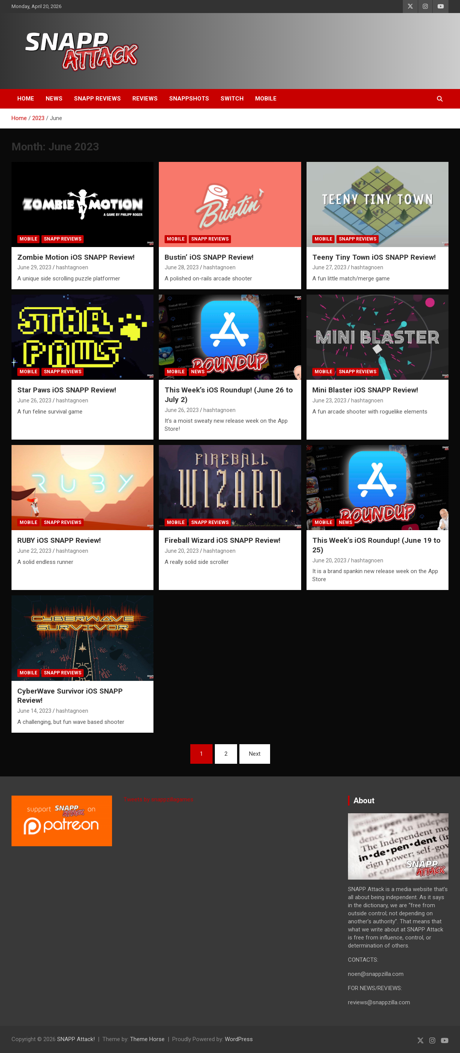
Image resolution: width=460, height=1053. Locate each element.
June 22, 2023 (34, 551)
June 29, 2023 (34, 267)
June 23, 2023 (329, 400)
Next (255, 753)
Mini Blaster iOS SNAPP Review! (365, 390)
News (54, 98)
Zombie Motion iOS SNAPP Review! (76, 257)
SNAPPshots (189, 98)
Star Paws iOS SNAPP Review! (66, 390)
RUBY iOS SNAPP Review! (59, 540)
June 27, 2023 (329, 267)
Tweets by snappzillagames (158, 799)
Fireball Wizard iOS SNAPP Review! (222, 540)
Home (25, 98)
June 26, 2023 (34, 400)
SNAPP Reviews (97, 98)
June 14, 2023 (34, 711)
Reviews (145, 98)
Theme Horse (147, 1039)
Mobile (266, 98)
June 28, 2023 (182, 267)
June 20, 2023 (182, 551)
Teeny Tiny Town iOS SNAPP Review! (374, 257)
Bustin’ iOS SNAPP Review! (209, 257)
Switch (232, 98)
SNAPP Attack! (76, 1039)
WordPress (239, 1039)
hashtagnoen (72, 267)
